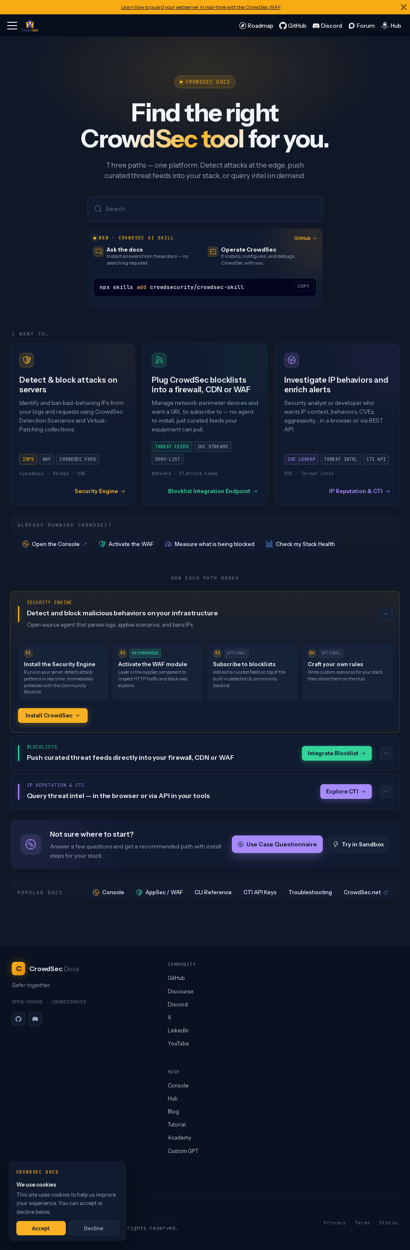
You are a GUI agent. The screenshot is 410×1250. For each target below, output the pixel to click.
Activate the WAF (126, 544)
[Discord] (35, 1019)
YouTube (178, 1043)
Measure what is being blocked (209, 544)
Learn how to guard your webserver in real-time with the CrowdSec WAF (201, 7)
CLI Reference (213, 892)
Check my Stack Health (300, 544)
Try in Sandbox (358, 844)
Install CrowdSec (53, 715)
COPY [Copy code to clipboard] (303, 286)
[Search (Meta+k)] (205, 209)
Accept (41, 1228)
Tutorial (177, 1124)
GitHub (305, 238)
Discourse (181, 991)
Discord (178, 1004)
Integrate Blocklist (337, 753)
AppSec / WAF (159, 892)
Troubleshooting (310, 892)
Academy (179, 1137)
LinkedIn (178, 1030)
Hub (173, 1098)
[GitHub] (18, 1019)
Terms (363, 1223)
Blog (173, 1111)
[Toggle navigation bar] (12, 25)
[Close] (403, 7)
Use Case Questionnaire (277, 844)
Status (388, 1223)
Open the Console (55, 544)
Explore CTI (346, 791)
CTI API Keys (260, 892)
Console (108, 892)
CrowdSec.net (366, 892)
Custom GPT (183, 1151)
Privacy (335, 1223)
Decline (94, 1228)
